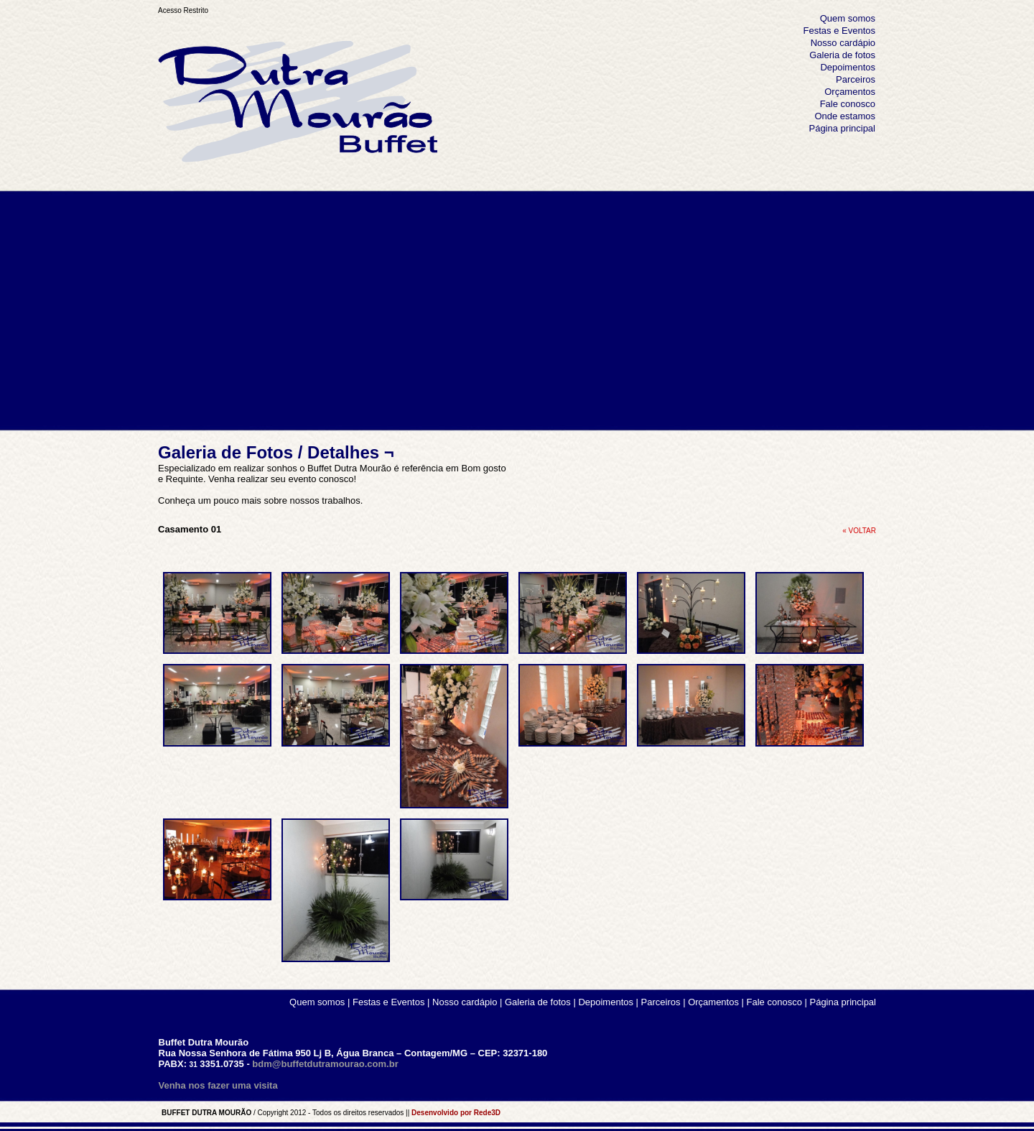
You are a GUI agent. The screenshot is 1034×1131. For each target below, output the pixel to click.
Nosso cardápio (843, 42)
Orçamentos (849, 91)
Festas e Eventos (839, 30)
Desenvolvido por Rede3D (455, 1113)
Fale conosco (847, 103)
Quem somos (847, 18)
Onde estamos (844, 116)
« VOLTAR (859, 531)
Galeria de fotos (842, 55)
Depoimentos (847, 67)
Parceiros (855, 79)
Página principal (842, 128)
